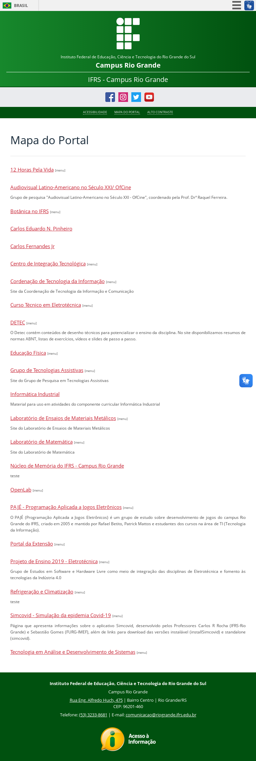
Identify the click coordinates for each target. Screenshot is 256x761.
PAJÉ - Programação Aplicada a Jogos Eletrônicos (66, 507)
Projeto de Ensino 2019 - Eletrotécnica (54, 561)
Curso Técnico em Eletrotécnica (45, 304)
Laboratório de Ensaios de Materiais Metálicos (63, 418)
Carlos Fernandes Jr (32, 246)
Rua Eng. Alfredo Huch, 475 (96, 700)
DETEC (17, 322)
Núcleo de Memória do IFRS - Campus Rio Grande (67, 465)
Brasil (21, 5)
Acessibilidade (95, 112)
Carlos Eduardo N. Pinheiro (41, 228)
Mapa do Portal (127, 112)
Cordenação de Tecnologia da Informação (57, 281)
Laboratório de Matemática (41, 441)
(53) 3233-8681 (93, 715)
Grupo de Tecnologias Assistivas (46, 370)
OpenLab (20, 489)
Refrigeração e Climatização (41, 591)
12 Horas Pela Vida (32, 169)
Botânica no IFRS (29, 211)
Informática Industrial (35, 394)
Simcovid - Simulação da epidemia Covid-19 (60, 615)
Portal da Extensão (31, 543)
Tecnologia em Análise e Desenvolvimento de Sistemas (72, 651)
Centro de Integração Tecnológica (48, 263)
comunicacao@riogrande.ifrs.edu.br (161, 715)
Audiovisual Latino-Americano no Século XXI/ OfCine (70, 187)
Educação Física (28, 352)
